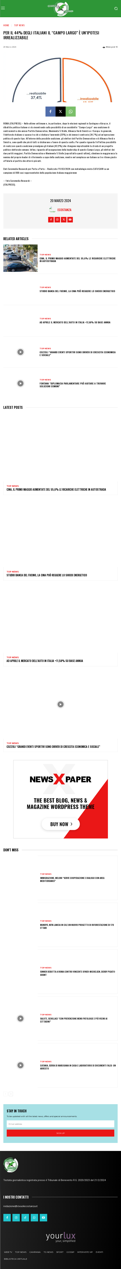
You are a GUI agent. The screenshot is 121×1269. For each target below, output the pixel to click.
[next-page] (11, 1094)
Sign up (60, 1133)
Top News (19, 25)
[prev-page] (5, 1094)
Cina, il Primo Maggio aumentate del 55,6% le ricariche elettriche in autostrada (78, 260)
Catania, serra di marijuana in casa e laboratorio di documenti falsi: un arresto (78, 1067)
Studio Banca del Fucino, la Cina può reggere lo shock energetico (77, 291)
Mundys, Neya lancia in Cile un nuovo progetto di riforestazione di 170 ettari (77, 926)
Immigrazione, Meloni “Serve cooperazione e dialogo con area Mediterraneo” (72, 879)
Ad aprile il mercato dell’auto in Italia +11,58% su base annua (75, 322)
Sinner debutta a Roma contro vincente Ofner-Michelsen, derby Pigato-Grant (78, 973)
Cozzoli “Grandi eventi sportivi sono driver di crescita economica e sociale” (78, 353)
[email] (60, 1123)
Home (6, 25)
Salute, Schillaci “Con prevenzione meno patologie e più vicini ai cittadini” (73, 1020)
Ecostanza (64, 210)
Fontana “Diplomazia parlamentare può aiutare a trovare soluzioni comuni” (73, 385)
